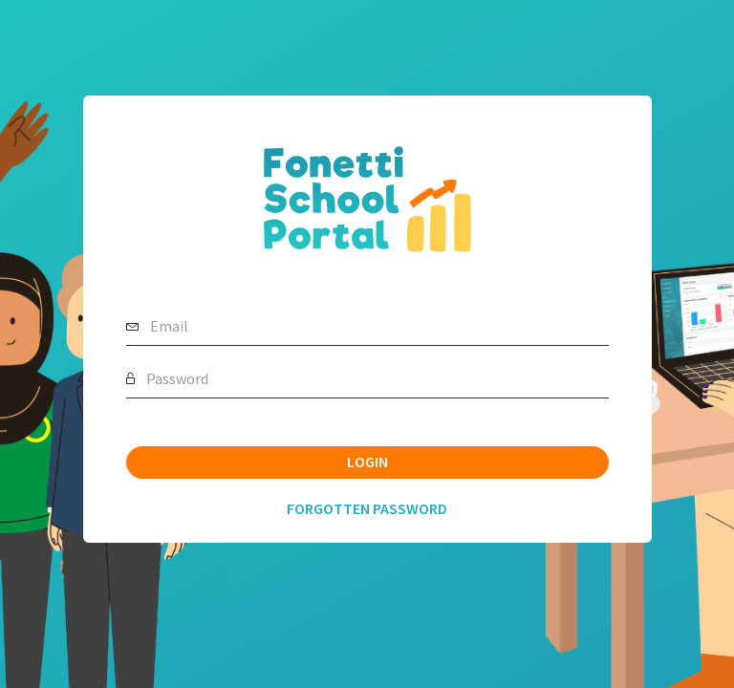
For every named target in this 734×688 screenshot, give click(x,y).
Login (367, 461)
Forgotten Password (367, 508)
